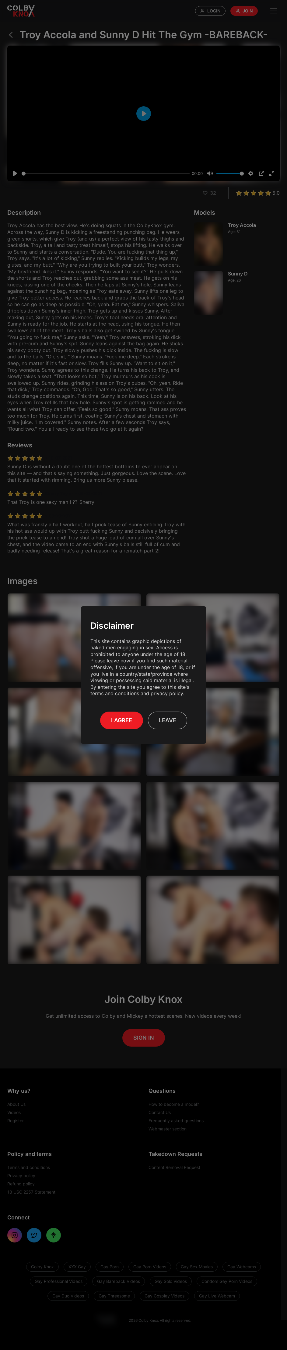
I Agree (121, 720)
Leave (167, 720)
